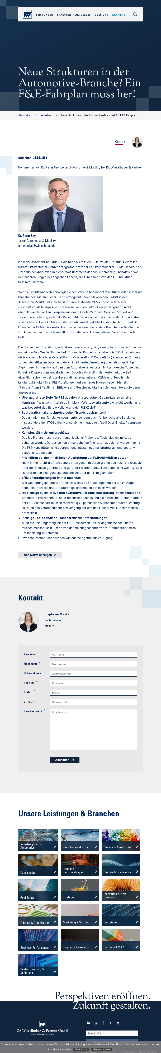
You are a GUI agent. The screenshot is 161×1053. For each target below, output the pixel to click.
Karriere (118, 14)
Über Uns (101, 14)
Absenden (62, 760)
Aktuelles (45, 115)
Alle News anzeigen (38, 555)
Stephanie (52, 614)
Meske (64, 614)
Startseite (24, 115)
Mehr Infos (81, 1049)
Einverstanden (101, 1049)
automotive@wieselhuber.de (36, 246)
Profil (48, 625)
